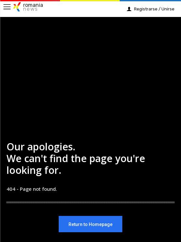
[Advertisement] (90, 82)
